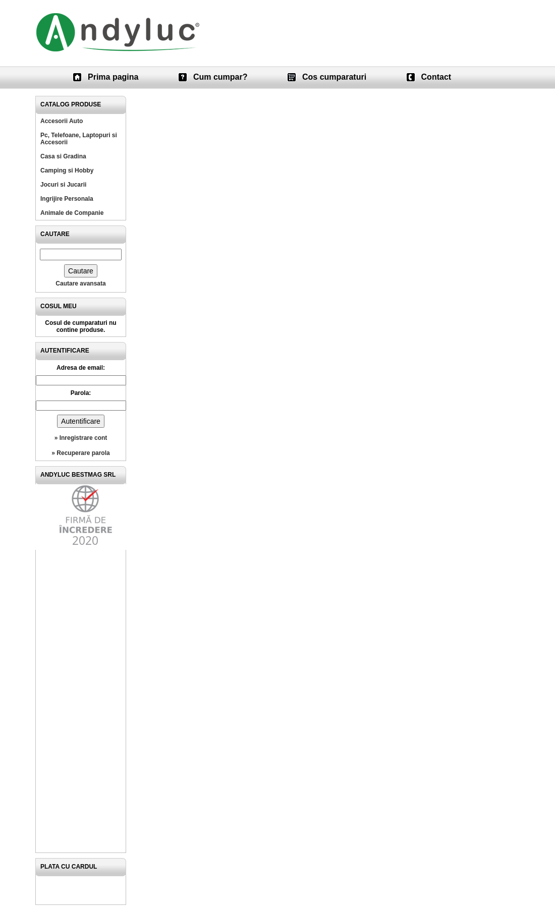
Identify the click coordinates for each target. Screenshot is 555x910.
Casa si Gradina (63, 156)
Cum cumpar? (220, 77)
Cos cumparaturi (334, 77)
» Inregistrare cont (80, 437)
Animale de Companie (71, 212)
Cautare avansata (80, 283)
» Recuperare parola (80, 453)
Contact (436, 77)
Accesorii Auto (61, 121)
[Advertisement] (80, 701)
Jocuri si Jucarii (63, 184)
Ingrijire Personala (66, 198)
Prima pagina (113, 77)
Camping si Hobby (66, 170)
